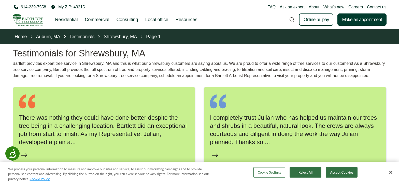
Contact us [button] (376, 7)
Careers (355, 7)
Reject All (305, 176)
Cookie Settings (269, 176)
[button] (68, 7)
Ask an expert (292, 7)
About (314, 7)
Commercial (97, 19)
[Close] (390, 176)
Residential (66, 19)
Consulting (127, 19)
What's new (333, 7)
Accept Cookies (341, 176)
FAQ (271, 7)
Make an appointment (362, 19)
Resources (186, 19)
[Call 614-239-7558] (29, 7)
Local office (156, 19)
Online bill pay (316, 19)
